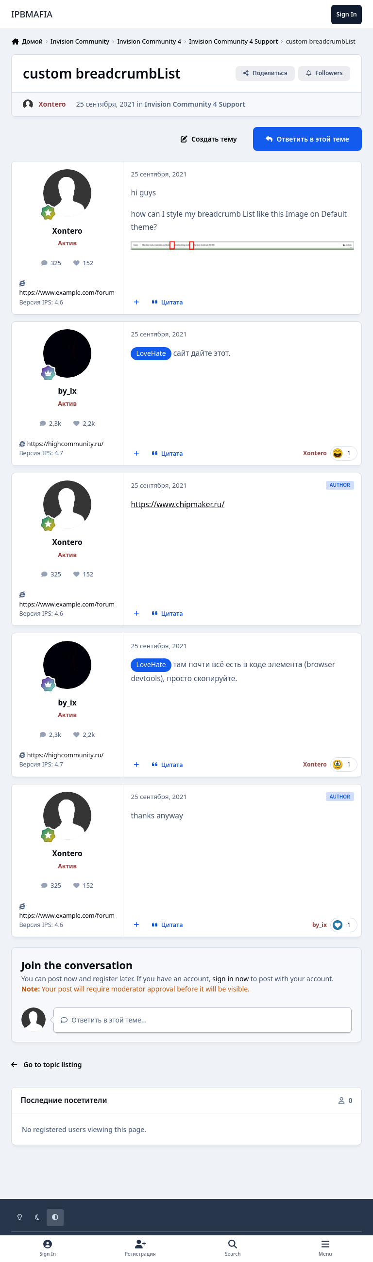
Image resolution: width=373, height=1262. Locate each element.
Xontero (67, 231)
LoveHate (151, 353)
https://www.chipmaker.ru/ (177, 504)
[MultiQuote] (136, 302)
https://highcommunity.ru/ (65, 444)
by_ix (67, 391)
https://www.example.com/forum (67, 292)
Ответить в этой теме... (104, 1019)
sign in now (230, 978)
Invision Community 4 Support (195, 104)
